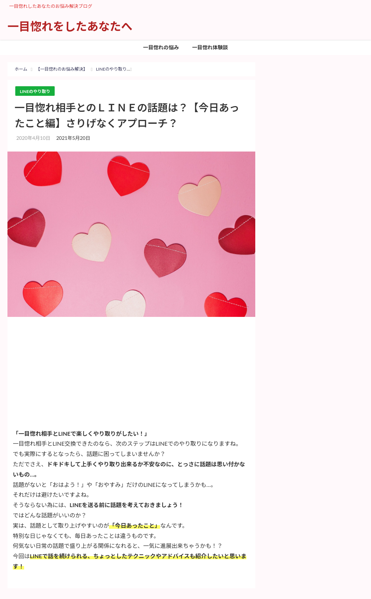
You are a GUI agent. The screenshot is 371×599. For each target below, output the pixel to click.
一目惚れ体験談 (210, 47)
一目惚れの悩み (161, 47)
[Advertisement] (131, 375)
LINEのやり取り (36, 91)
